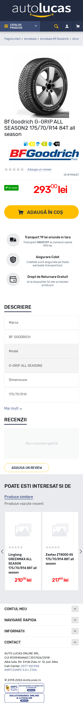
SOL (34, 669)
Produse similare (18, 497)
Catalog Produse (16, 26)
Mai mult (11, 408)
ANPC (8, 669)
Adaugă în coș (45, 212)
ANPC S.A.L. (22, 669)
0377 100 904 (30, 666)
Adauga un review (39, 169)
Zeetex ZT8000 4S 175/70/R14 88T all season (60, 559)
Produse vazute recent (24, 504)
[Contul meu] (67, 26)
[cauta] (56, 26)
